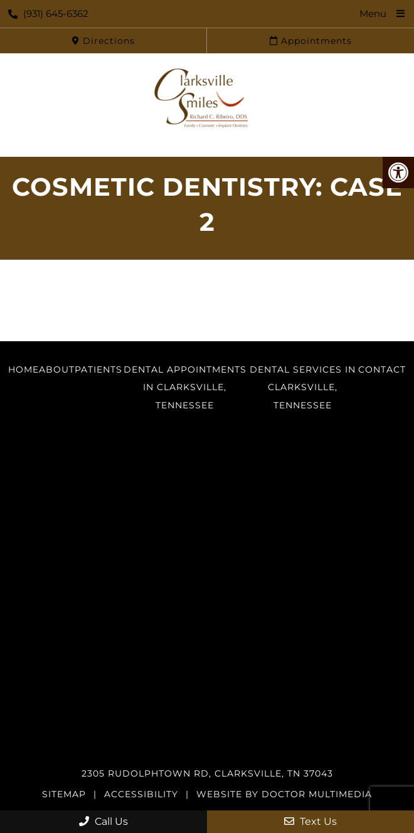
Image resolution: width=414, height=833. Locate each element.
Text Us (310, 821)
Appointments (311, 40)
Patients (98, 369)
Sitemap (64, 794)
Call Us (103, 821)
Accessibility (141, 794)
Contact (382, 369)
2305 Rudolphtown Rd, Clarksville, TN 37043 (207, 773)
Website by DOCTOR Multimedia (284, 794)
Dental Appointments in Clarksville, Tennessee (185, 387)
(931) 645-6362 (48, 13)
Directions (103, 40)
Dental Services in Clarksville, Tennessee (303, 387)
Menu (372, 13)
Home (23, 369)
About (57, 369)
